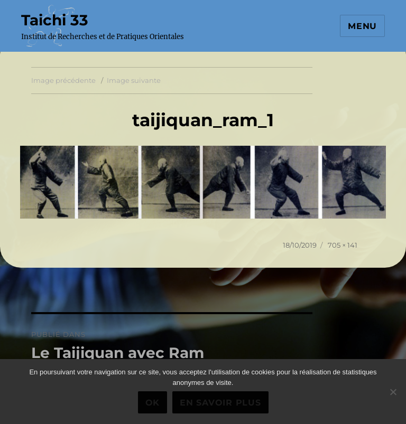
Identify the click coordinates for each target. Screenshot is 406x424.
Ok (152, 403)
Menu (362, 26)
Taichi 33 (54, 20)
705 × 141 (342, 245)
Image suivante (134, 80)
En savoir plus (220, 403)
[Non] (392, 392)
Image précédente (63, 80)
